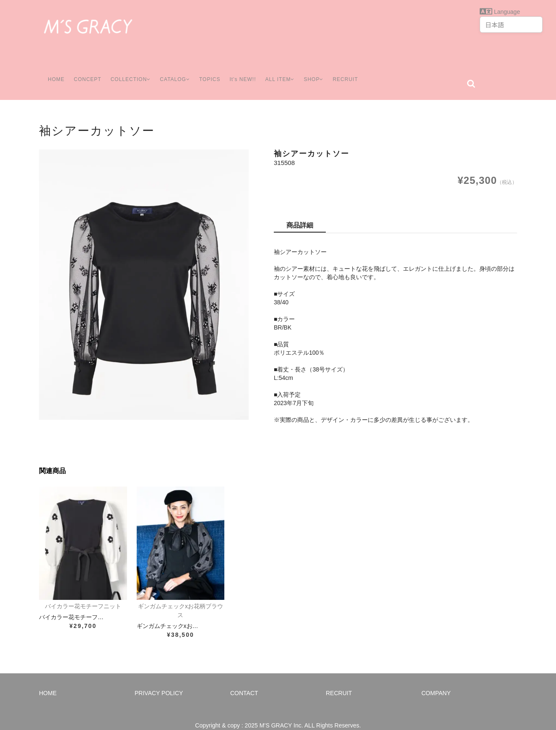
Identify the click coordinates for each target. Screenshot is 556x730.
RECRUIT (354, 71)
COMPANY (436, 680)
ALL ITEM (285, 71)
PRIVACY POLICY (159, 680)
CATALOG (176, 71)
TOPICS (212, 71)
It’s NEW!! (246, 71)
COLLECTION (129, 71)
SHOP (321, 71)
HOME (52, 71)
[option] (144, 272)
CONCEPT (84, 71)
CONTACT (244, 680)
